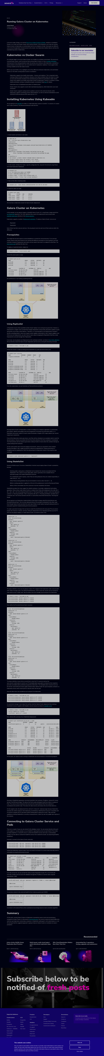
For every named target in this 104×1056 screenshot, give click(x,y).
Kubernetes (32, 1031)
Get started (92, 3)
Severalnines (64, 1014)
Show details (80, 1051)
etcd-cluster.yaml (11, 244)
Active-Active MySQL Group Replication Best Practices (15, 943)
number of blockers (51, 61)
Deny (79, 1047)
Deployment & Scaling (74, 45)
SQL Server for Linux (11, 1026)
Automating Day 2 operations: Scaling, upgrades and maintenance (86, 943)
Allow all (79, 1042)
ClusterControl (39, 3)
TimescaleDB (9, 1033)
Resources (60, 3)
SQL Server (22, 1028)
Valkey (21, 1024)
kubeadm (19, 104)
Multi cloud (32, 1033)
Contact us (63, 1019)
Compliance (63, 1021)
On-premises (32, 1036)
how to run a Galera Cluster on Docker (35, 43)
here (45, 82)
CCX (47, 3)
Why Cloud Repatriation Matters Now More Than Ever (62, 943)
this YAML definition (54, 340)
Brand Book (63, 1028)
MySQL (90, 45)
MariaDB (8, 1022)
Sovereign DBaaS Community (49, 1021)
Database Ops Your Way (26, 3)
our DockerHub (10, 214)
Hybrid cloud (32, 1029)
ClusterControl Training (48, 1023)
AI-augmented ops (34, 1025)
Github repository (29, 216)
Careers (62, 1023)
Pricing (53, 3)
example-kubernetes (12, 216)
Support (77, 3)
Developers (46, 1014)
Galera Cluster (84, 45)
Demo (83, 3)
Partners (63, 1025)
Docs (44, 1017)
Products (32, 1014)
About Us (63, 1017)
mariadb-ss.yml (48, 706)
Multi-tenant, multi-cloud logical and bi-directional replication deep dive (40, 944)
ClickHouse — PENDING (12, 1028)
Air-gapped (32, 1027)
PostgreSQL (9, 1024)
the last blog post (33, 919)
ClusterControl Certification (49, 1025)
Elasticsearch (9, 1035)
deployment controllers (30, 219)
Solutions (32, 1022)
